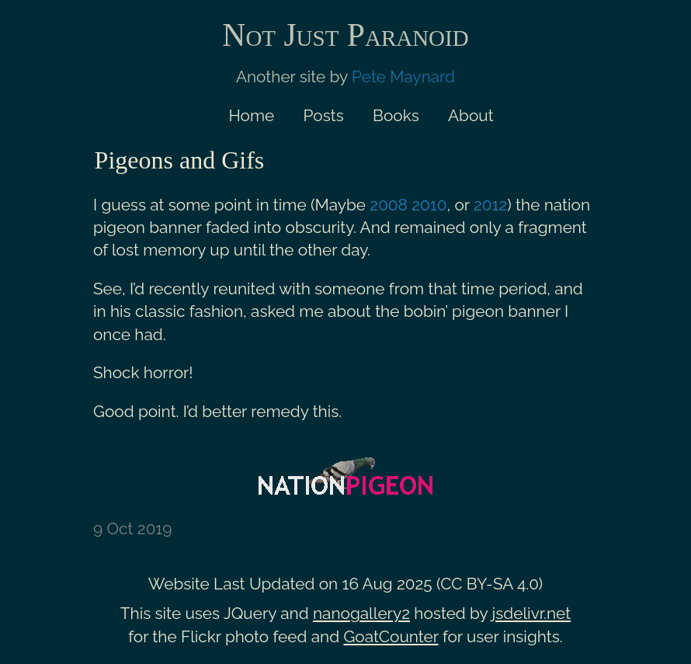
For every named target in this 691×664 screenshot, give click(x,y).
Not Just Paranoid (345, 35)
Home (251, 115)
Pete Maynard (403, 76)
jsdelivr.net (531, 613)
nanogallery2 (361, 613)
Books (396, 115)
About (471, 115)
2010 (428, 204)
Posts (324, 115)
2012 (490, 204)
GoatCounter (390, 636)
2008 (389, 204)
